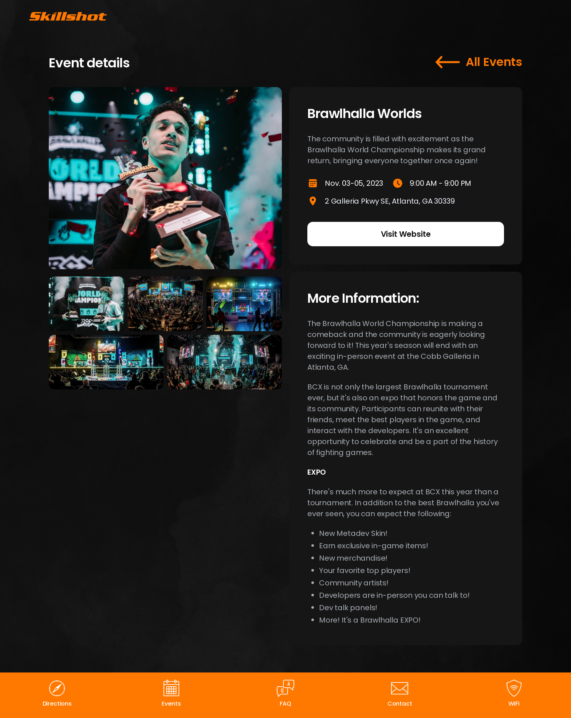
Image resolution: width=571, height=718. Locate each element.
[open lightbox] (86, 303)
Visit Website (406, 234)
